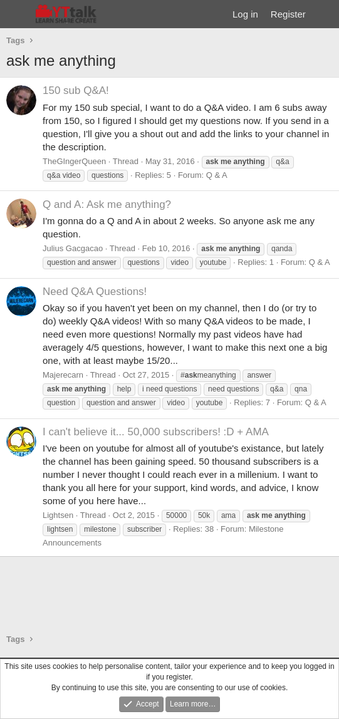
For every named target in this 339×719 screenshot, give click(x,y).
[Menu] (17, 14)
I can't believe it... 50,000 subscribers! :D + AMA (156, 432)
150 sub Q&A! (76, 90)
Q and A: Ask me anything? (107, 204)
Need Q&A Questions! (95, 291)
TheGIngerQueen (74, 161)
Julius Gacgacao (73, 248)
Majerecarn (63, 375)
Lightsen (58, 515)
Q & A (216, 175)
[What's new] (324, 14)
